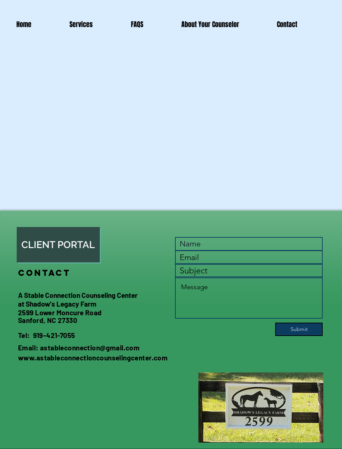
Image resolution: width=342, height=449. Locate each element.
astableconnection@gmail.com (90, 347)
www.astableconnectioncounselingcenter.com (93, 357)
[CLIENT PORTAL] (58, 244)
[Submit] (299, 329)
